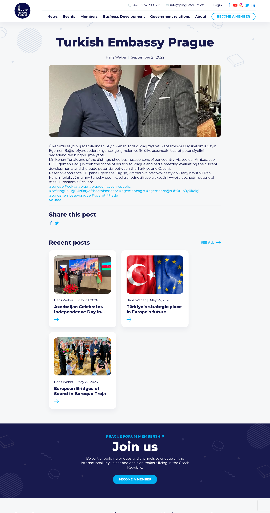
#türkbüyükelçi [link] (186, 191)
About (200, 16)
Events (69, 16)
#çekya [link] (71, 186)
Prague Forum (23, 11)
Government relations (170, 16)
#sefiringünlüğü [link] (62, 191)
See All (207, 242)
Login (217, 5)
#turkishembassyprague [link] (70, 195)
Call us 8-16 (219, 437)
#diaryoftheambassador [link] (97, 191)
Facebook (229, 5)
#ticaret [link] (99, 195)
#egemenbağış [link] (159, 191)
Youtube (235, 5)
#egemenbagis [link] (132, 191)
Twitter (247, 5)
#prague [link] (96, 186)
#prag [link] (83, 186)
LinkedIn (253, 5)
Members (89, 16)
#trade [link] (112, 195)
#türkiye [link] (56, 186)
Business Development (124, 16)
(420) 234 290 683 (146, 5)
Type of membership (179, 442)
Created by (135, 501)
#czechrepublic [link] (117, 186)
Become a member (233, 16)
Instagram (241, 5)
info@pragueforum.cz (187, 5)
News (52, 16)
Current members (176, 437)
